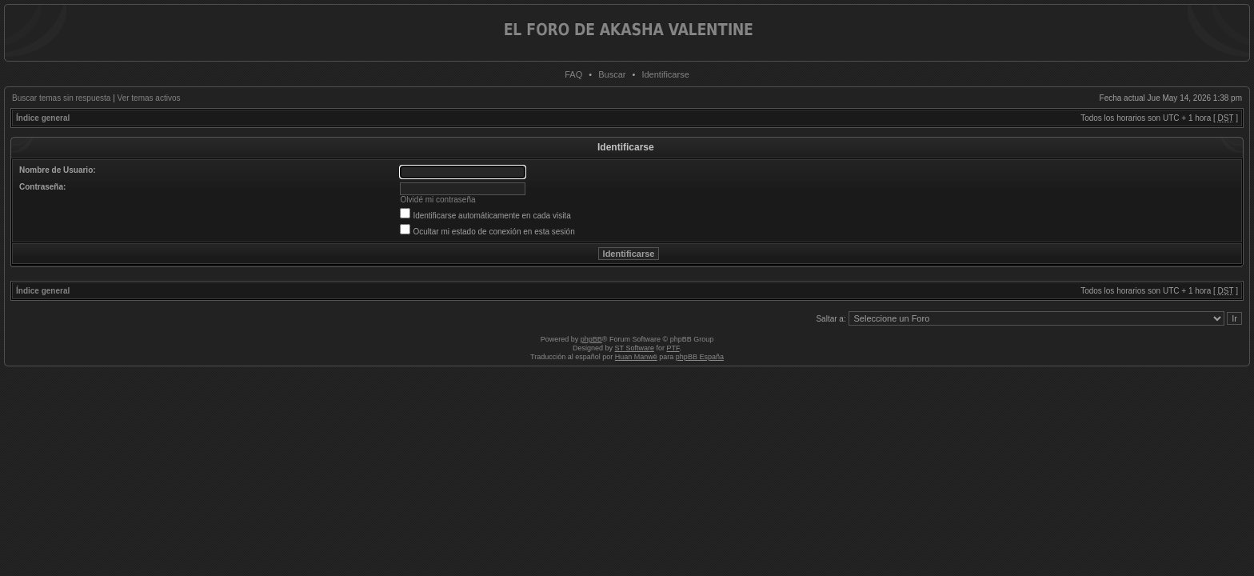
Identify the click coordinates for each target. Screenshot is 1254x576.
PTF (672, 348)
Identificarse (665, 74)
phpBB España (700, 357)
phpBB (591, 339)
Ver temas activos (149, 98)
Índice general (43, 118)
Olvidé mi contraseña (438, 199)
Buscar (611, 74)
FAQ (573, 74)
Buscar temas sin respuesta (61, 98)
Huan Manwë (636, 357)
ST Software (634, 348)
